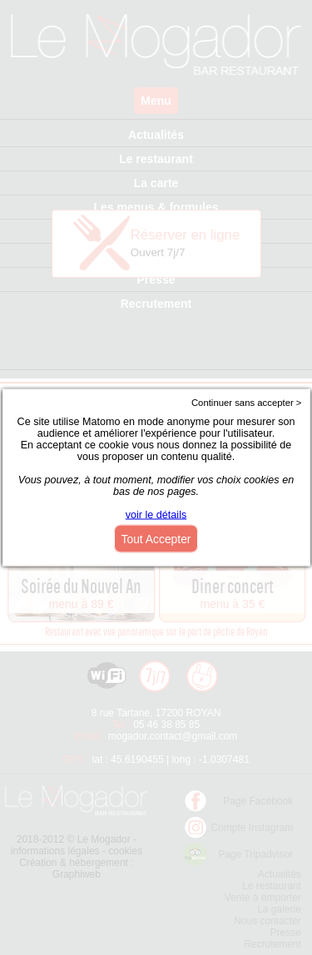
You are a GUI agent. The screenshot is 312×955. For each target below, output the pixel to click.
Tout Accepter (156, 539)
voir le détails (156, 515)
